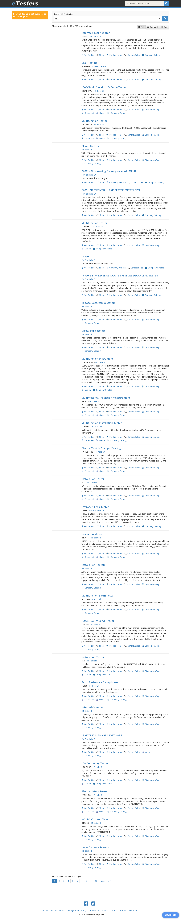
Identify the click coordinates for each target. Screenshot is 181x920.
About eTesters (57, 910)
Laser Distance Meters (95, 847)
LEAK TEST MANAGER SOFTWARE (101, 735)
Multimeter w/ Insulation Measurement (105, 397)
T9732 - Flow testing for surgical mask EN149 (108, 171)
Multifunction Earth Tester (98, 595)
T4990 (85, 256)
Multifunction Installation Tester (101, 423)
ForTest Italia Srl (99, 66)
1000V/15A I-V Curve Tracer (97, 620)
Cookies (122, 910)
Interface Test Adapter (95, 32)
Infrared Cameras (92, 707)
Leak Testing (89, 62)
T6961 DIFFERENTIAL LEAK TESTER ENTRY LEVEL (111, 190)
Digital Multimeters (93, 330)
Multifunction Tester (94, 120)
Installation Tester (92, 479)
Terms (113, 910)
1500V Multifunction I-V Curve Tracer (103, 87)
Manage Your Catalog (76, 910)
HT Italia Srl (99, 91)
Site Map (133, 910)
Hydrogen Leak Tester (95, 507)
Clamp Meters (90, 146)
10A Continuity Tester (94, 763)
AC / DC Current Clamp (95, 819)
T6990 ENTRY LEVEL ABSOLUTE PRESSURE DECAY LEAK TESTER (119, 275)
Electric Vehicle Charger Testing (101, 448)
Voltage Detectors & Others (98, 302)
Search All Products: (63, 14)
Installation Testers (93, 564)
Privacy (105, 910)
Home (45, 910)
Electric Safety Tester (94, 791)
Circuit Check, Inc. (94, 36)
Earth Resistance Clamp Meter (100, 682)
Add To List (89, 55)
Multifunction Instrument (97, 358)
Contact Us (94, 910)
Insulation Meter (91, 534)
